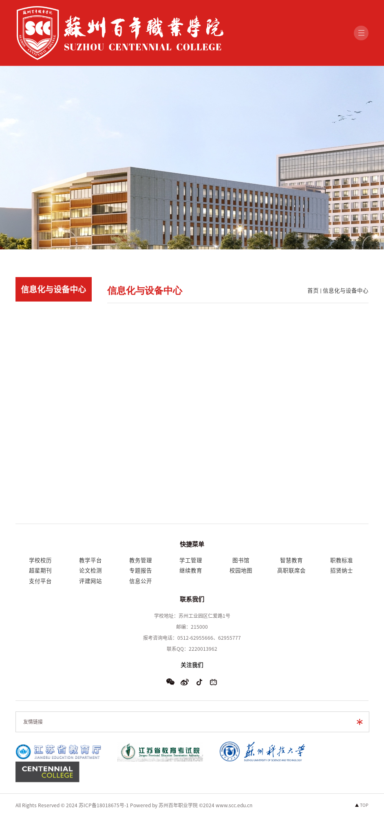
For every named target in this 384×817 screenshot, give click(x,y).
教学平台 (90, 560)
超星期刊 (40, 570)
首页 (313, 290)
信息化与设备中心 (346, 290)
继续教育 (190, 570)
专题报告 (140, 570)
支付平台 (40, 581)
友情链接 (33, 721)
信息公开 (140, 581)
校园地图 (241, 570)
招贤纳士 (341, 570)
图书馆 (240, 560)
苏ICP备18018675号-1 (104, 805)
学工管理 (190, 560)
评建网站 (90, 581)
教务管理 (140, 560)
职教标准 (341, 560)
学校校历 (40, 560)
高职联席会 (291, 570)
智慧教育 (291, 560)
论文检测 (90, 570)
